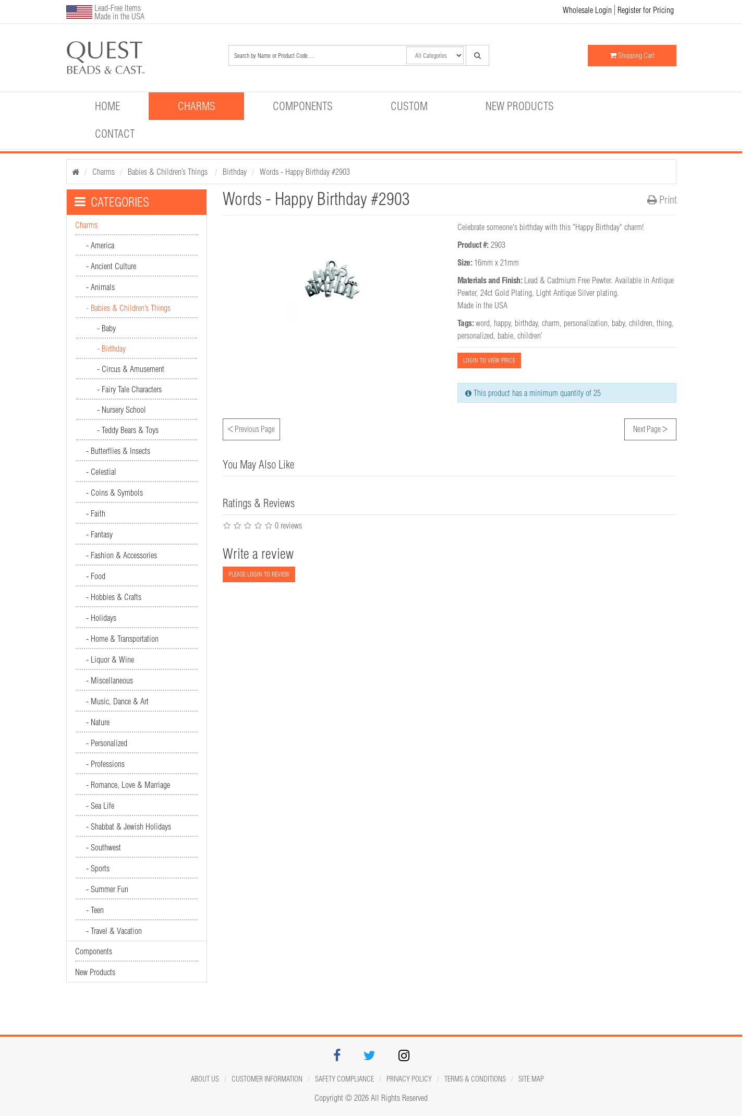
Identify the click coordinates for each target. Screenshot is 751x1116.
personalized (475, 335)
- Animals (100, 287)
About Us (205, 1079)
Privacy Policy (409, 1079)
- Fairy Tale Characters (129, 389)
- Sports (98, 868)
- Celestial (101, 471)
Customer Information (267, 1079)
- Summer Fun (107, 889)
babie (505, 335)
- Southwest (103, 847)
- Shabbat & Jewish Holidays (128, 826)
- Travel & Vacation (114, 931)
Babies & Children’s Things (169, 171)
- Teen (95, 910)
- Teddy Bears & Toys (128, 430)
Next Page (650, 428)
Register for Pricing (645, 10)
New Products (520, 106)
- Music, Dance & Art (117, 701)
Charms (196, 106)
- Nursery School (121, 409)
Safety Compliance (344, 1079)
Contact (115, 133)
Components (303, 106)
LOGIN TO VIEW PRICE (489, 360)
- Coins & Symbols (114, 492)
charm (551, 323)
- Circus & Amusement (130, 369)
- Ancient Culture (111, 266)
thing (664, 323)
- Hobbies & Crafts (113, 597)
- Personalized (106, 743)
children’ (529, 335)
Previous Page (251, 428)
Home (107, 106)
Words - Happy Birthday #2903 (305, 171)
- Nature (98, 722)
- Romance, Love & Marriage (128, 784)
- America (100, 245)
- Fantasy (99, 534)
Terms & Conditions (475, 1079)
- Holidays (101, 618)
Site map (531, 1079)
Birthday (235, 171)
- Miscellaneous (109, 680)
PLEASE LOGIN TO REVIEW (258, 574)
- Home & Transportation (122, 638)
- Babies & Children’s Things (128, 308)
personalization (586, 323)
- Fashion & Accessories (121, 555)
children (640, 323)
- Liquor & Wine (110, 659)
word (483, 323)
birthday (526, 323)
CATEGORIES (112, 202)
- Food (95, 576)
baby (618, 323)
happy (502, 323)
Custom (409, 106)
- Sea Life (100, 805)
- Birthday (111, 348)
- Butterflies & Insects (118, 451)
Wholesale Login (587, 10)
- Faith (95, 513)
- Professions (105, 764)
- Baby (106, 328)
